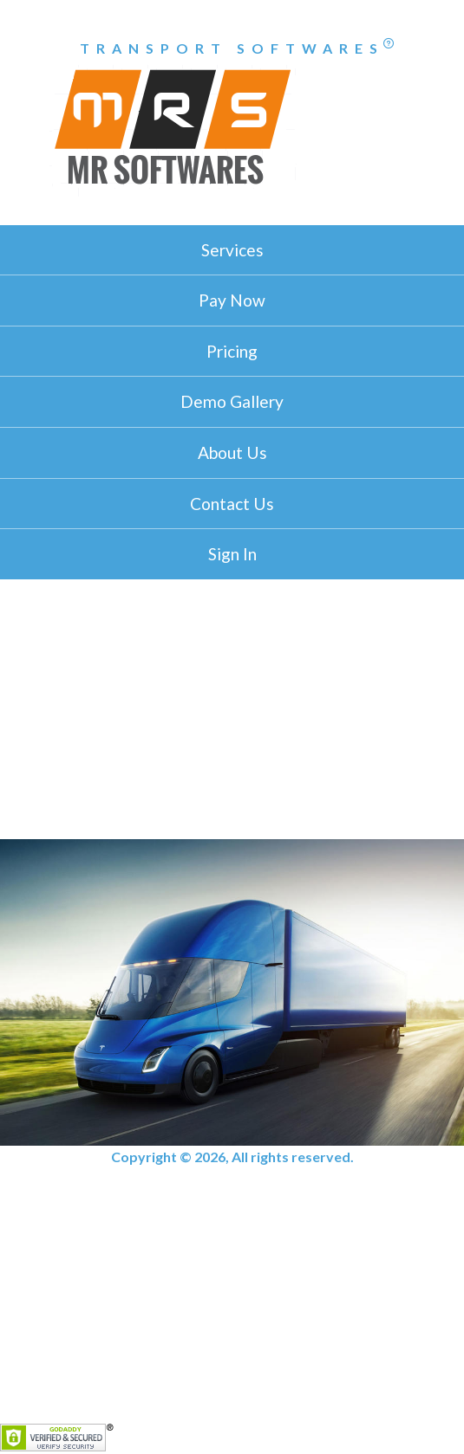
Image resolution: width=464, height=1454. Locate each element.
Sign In (232, 554)
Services (232, 250)
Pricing (232, 351)
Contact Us (232, 504)
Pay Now (232, 300)
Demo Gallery (232, 401)
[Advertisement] (232, 709)
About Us (232, 452)
